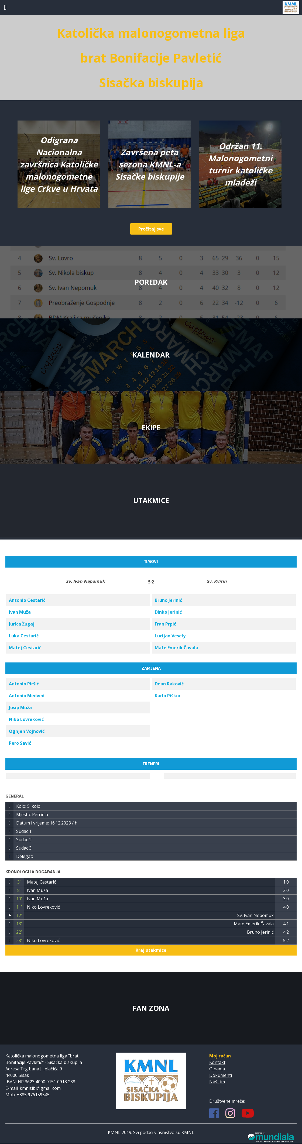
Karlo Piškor (168, 696)
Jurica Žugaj (22, 624)
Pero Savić (20, 743)
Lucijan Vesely (170, 636)
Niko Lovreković (26, 719)
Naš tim (217, 1082)
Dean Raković (169, 684)
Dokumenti (220, 1075)
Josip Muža (20, 707)
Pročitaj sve (151, 229)
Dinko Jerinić (168, 612)
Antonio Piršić (24, 684)
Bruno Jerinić (168, 600)
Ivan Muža (20, 612)
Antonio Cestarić (27, 600)
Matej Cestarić (25, 648)
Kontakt (217, 1062)
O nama (217, 1069)
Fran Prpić (165, 624)
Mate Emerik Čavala (176, 648)
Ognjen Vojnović (26, 731)
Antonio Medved (26, 696)
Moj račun (220, 1056)
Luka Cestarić (24, 636)
